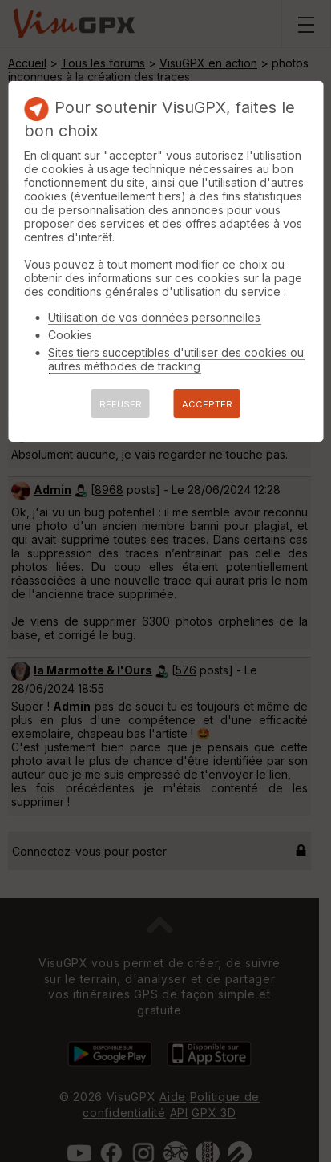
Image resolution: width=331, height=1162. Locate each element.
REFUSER (120, 404)
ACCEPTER (207, 404)
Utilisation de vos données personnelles (154, 317)
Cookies (70, 335)
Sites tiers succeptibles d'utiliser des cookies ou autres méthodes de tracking (176, 359)
